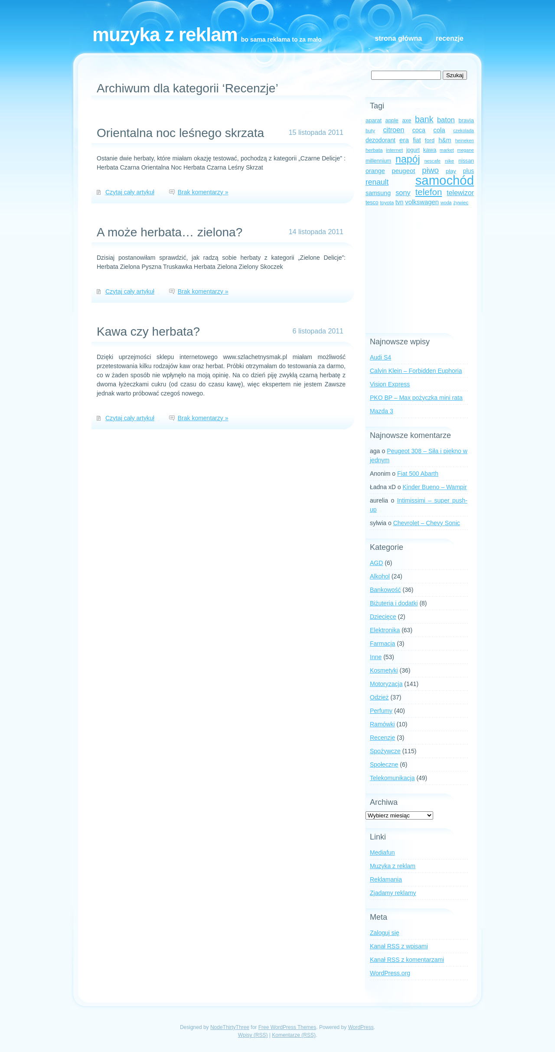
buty (370, 130)
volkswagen (422, 202)
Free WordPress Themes (287, 1027)
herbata (374, 150)
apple (391, 121)
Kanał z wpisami (399, 946)
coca (418, 130)
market (447, 150)
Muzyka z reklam (165, 34)
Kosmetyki (384, 670)
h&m (444, 140)
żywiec (460, 202)
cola (439, 130)
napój (407, 159)
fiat (417, 140)
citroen (393, 130)
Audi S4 (380, 357)
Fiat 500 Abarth (417, 473)
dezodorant (380, 140)
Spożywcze (385, 751)
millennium (378, 161)
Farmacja (382, 643)
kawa (430, 150)
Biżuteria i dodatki (394, 603)
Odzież (379, 697)
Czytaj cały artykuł (129, 192)
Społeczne (384, 764)
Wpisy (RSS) (253, 1035)
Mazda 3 (381, 411)
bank (424, 119)
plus (468, 171)
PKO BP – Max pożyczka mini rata (416, 397)
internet (394, 150)
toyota (387, 202)
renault (377, 182)
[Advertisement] (420, 270)
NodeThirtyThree (229, 1027)
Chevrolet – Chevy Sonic (426, 522)
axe (406, 120)
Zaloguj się (384, 932)
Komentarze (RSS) (294, 1035)
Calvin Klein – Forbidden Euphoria (416, 370)
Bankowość (385, 589)
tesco (372, 202)
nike (449, 160)
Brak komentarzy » (203, 192)
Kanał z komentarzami (407, 959)
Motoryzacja (386, 683)
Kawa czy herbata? (148, 331)
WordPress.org (390, 973)
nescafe (432, 160)
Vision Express (390, 384)
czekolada (463, 130)
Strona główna (398, 38)
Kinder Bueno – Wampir (435, 487)
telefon (428, 192)
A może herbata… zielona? (169, 232)
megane (465, 150)
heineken (464, 140)
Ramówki (382, 724)
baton (446, 120)
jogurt (413, 150)
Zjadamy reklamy (393, 892)
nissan (466, 161)
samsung (378, 192)
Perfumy (381, 710)
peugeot (403, 170)
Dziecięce (383, 616)
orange (375, 170)
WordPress (361, 1027)
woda (446, 202)
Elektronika (385, 630)
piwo (430, 170)
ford (430, 140)
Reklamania (386, 879)
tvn (399, 202)
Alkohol (380, 576)
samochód (444, 180)
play (451, 171)
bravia (466, 120)
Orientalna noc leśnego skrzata (180, 133)
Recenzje (450, 38)
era (404, 140)
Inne (376, 656)
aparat (374, 120)
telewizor (460, 192)
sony (402, 192)
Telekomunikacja (392, 777)
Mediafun (382, 852)
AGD (376, 562)
